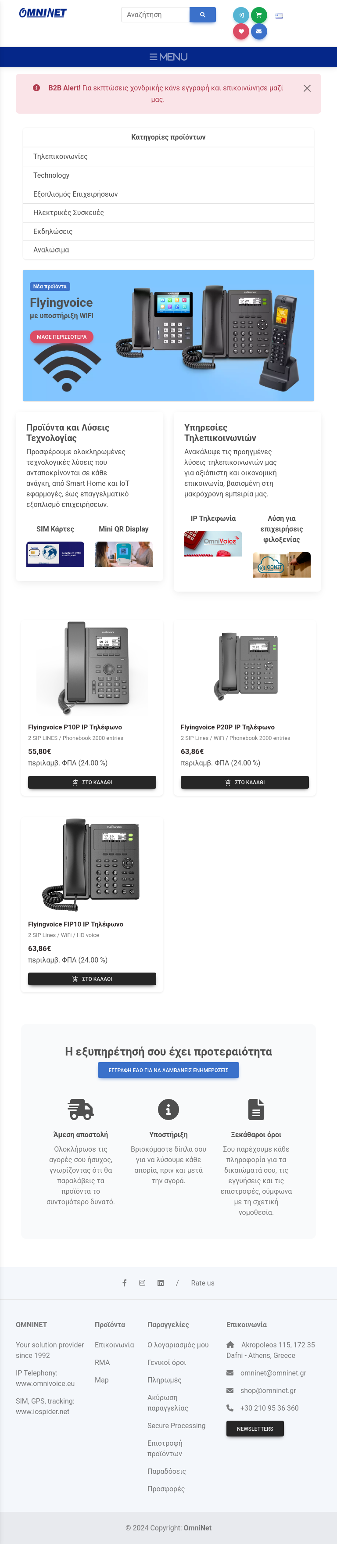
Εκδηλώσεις (53, 231)
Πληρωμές (164, 1380)
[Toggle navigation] (168, 57)
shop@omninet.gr (268, 1390)
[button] (279, 16)
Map (102, 1380)
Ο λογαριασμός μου (178, 1345)
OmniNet (198, 1528)
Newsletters (255, 1429)
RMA (102, 1362)
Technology (51, 175)
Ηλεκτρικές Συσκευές (68, 212)
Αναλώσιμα (51, 250)
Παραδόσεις (166, 1471)
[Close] (307, 88)
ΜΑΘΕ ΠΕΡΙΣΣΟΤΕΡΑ (61, 337)
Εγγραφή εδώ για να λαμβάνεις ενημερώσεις (168, 1070)
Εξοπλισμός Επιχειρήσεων (75, 194)
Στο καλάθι (92, 783)
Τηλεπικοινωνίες (60, 156)
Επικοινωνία (114, 1345)
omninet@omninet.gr (273, 1373)
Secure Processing (176, 1426)
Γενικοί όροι (166, 1362)
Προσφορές (166, 1489)
